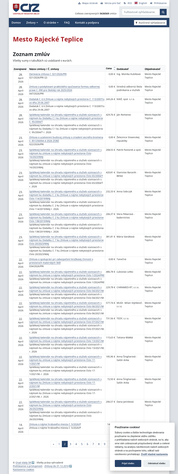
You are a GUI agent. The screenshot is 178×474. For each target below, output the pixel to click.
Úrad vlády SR (23, 462)
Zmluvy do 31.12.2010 (56, 466)
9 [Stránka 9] (104, 444)
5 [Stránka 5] (82, 444)
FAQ (67, 22)
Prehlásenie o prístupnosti (27, 466)
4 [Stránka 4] (76, 444)
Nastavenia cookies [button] (23, 469)
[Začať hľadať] (163, 12)
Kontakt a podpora (87, 22)
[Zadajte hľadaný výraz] (141, 12)
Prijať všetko (128, 463)
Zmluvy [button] (31, 22)
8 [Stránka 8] (99, 444)
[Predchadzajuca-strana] (53, 444)
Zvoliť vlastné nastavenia (154, 454)
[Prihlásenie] (158, 3)
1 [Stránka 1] (59, 444)
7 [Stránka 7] (93, 444)
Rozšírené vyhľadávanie (150, 22)
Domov (16, 22)
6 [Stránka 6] (87, 444)
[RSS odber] (127, 3)
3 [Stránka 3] (70, 444)
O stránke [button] (50, 22)
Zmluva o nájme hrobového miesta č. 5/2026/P (55, 424)
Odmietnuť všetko (156, 463)
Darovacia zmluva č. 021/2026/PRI (48, 74)
